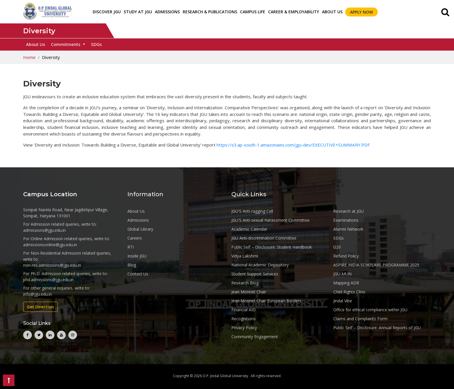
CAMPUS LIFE (252, 11)
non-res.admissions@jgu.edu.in (52, 265)
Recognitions (243, 318)
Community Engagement (254, 336)
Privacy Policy (244, 327)
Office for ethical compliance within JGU (370, 309)
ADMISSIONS (167, 11)
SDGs (96, 44)
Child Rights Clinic (349, 291)
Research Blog (245, 283)
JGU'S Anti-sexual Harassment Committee (270, 220)
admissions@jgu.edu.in (44, 230)
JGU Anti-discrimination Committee (263, 238)
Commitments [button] (66, 44)
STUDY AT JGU (138, 11)
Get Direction (40, 307)
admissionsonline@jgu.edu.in (50, 244)
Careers (134, 238)
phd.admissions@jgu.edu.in (48, 279)
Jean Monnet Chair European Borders (266, 300)
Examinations (345, 220)
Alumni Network (348, 229)
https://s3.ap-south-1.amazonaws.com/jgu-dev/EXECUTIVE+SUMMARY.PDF (293, 145)
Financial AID (243, 309)
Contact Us (137, 274)
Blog (131, 265)
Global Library (140, 229)
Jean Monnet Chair (248, 291)
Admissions (138, 220)
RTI (130, 247)
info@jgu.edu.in (37, 294)
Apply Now (361, 12)
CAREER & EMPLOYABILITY (293, 11)
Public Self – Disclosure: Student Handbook (271, 247)
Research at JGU (348, 211)
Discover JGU (107, 11)
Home (29, 57)
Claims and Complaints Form (360, 318)
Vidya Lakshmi (244, 256)
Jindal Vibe (342, 300)
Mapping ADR (346, 283)
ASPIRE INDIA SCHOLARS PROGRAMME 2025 (376, 265)
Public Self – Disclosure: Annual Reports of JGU (377, 327)
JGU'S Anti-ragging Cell (252, 211)
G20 (337, 247)
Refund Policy (346, 256)
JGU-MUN (342, 274)
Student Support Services (254, 274)
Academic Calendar (249, 229)
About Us (332, 11)
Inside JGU (137, 256)
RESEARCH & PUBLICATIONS (210, 11)
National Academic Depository (260, 265)
